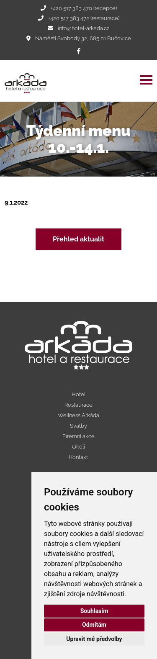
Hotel (78, 394)
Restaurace (78, 405)
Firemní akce (78, 436)
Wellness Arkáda (78, 415)
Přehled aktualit (78, 239)
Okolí (78, 447)
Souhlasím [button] (94, 611)
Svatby (78, 426)
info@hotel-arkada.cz (83, 28)
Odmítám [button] (94, 624)
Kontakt (78, 457)
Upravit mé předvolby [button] (94, 639)
